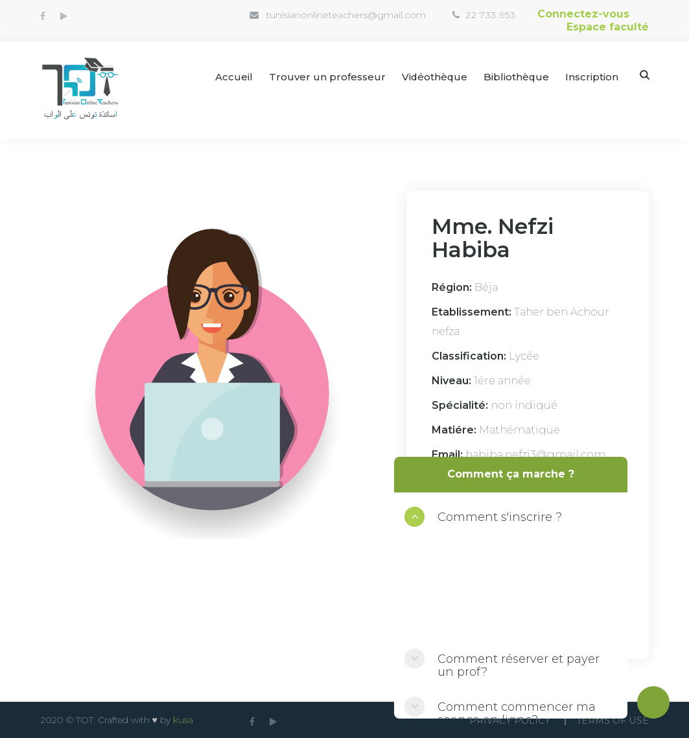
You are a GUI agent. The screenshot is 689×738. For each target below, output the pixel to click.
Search (644, 75)
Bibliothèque (516, 77)
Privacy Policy (509, 720)
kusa (183, 720)
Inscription (591, 77)
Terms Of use (613, 720)
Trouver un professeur (325, 77)
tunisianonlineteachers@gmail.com (346, 15)
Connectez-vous (583, 14)
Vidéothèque (433, 77)
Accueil (232, 77)
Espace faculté (607, 27)
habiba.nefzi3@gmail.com (535, 454)
